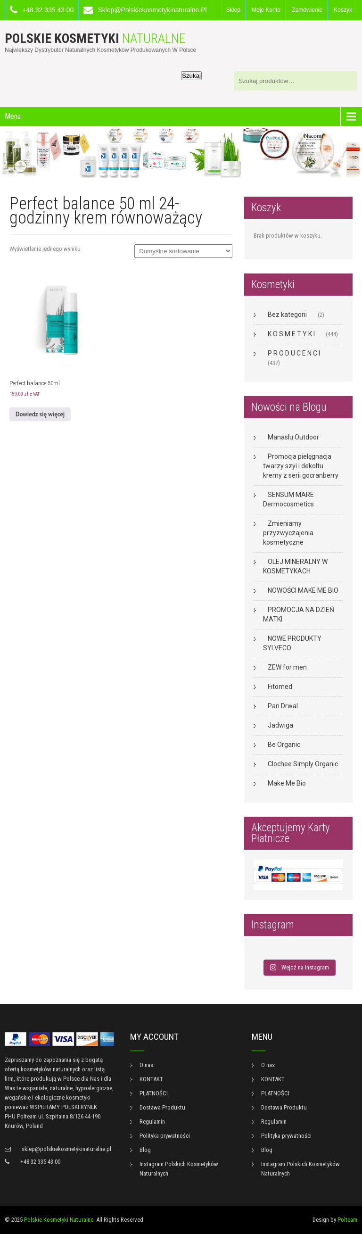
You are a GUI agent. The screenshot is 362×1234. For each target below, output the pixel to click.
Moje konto (266, 10)
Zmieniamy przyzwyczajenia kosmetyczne (288, 533)
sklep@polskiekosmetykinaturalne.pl (152, 10)
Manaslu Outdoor (293, 437)
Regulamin (152, 1121)
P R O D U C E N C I (294, 353)
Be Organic (284, 744)
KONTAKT (151, 1079)
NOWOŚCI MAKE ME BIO (303, 590)
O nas (146, 1064)
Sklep (233, 10)
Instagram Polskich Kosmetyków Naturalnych (179, 1168)
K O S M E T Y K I (291, 334)
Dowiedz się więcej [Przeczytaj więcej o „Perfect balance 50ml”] (40, 414)
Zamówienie (307, 10)
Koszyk (343, 10)
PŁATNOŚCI (154, 1093)
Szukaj (191, 75)
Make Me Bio (287, 783)
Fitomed (280, 686)
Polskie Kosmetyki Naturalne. (59, 1219)
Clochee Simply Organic (303, 764)
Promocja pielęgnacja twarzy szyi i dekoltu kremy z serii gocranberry (300, 466)
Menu (13, 116)
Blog (145, 1149)
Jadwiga (280, 725)
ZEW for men (287, 667)
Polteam (347, 1219)
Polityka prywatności (165, 1135)
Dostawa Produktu (162, 1107)
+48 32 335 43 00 (48, 10)
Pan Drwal (283, 706)
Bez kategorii (287, 314)
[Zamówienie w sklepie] (183, 251)
